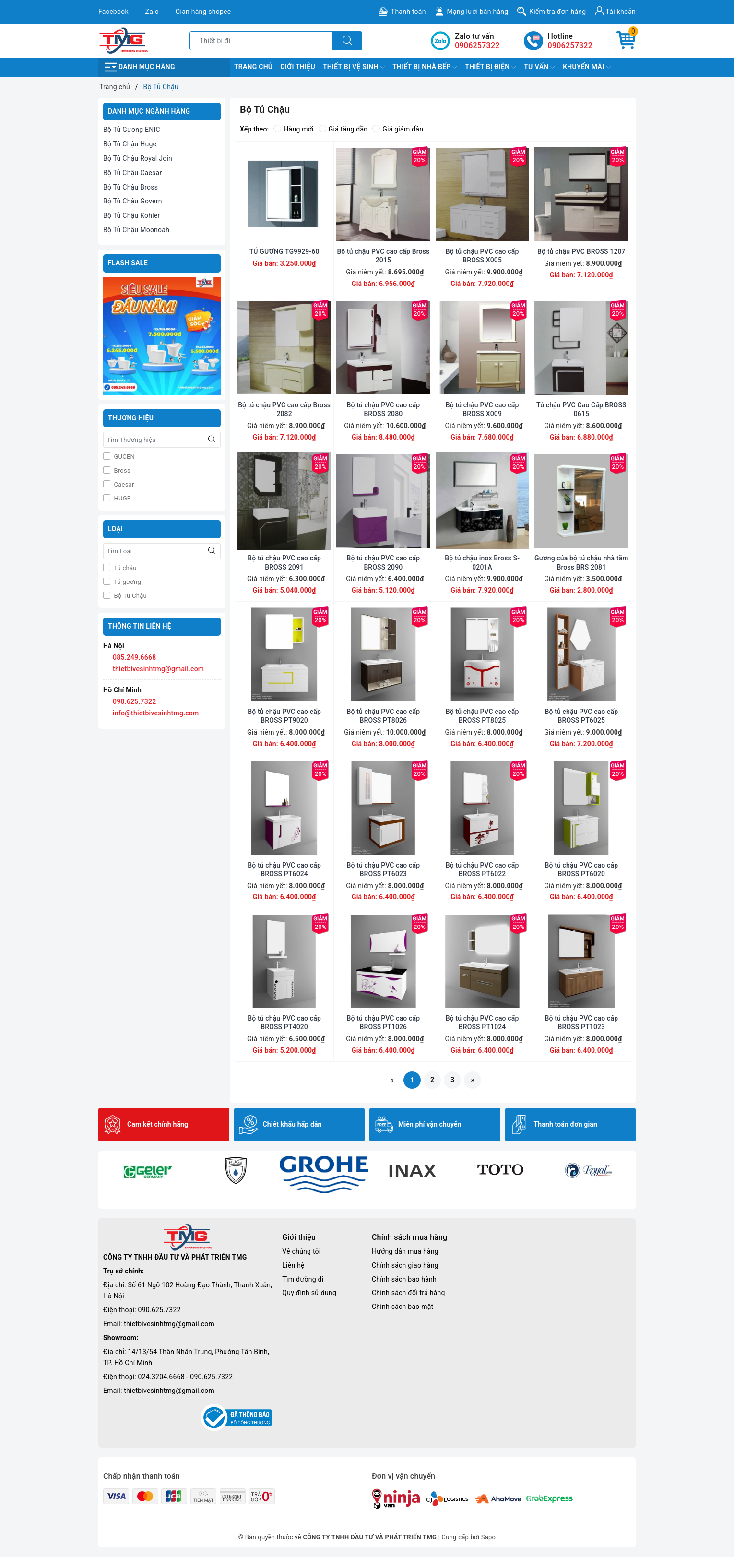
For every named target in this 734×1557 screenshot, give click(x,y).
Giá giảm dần (397, 129)
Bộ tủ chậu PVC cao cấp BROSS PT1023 (581, 1022)
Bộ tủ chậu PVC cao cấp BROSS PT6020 (581, 869)
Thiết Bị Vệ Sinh (354, 67)
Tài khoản (615, 10)
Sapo (488, 1537)
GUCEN (123, 456)
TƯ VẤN (539, 67)
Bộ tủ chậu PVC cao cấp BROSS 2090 (383, 562)
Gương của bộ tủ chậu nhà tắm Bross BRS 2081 (581, 562)
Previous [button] (103, 1180)
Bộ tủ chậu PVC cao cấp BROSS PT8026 (383, 716)
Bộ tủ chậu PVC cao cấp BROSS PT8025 (482, 716)
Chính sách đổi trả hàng (408, 1292)
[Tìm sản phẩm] (261, 40)
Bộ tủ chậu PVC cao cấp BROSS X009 (482, 409)
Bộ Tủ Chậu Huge (129, 144)
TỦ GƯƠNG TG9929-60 (284, 251)
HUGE (121, 498)
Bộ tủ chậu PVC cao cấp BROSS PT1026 (383, 1022)
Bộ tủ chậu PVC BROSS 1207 (581, 251)
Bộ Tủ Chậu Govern (132, 201)
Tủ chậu (124, 567)
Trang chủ (253, 67)
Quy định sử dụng (309, 1292)
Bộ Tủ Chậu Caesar (132, 173)
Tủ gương (126, 581)
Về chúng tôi (301, 1251)
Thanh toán (408, 11)
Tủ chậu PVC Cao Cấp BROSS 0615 (581, 409)
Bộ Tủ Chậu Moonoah (136, 230)
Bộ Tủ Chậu (129, 595)
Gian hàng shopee (203, 11)
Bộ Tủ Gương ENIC (131, 129)
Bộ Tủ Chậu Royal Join (137, 158)
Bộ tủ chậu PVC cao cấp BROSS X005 (482, 256)
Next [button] (631, 1180)
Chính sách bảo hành (404, 1279)
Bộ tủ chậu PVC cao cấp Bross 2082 (284, 409)
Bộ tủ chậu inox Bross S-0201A (482, 562)
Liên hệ (293, 1265)
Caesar (123, 484)
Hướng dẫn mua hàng (405, 1251)
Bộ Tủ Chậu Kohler (131, 215)
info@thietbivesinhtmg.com (156, 713)
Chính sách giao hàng (405, 1265)
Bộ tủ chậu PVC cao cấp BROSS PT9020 (284, 716)
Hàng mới (293, 129)
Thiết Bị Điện (490, 67)
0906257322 (570, 45)
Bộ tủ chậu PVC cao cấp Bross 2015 (383, 256)
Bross (121, 470)
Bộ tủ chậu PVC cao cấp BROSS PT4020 (284, 1022)
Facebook (113, 11)
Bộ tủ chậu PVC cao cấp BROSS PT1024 (482, 1022)
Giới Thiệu (297, 67)
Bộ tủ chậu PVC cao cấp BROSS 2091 (284, 562)
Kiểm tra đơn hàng (557, 11)
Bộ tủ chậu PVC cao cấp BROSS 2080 (383, 409)
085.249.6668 (134, 657)
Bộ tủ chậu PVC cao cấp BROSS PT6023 (383, 869)
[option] (147, 1170)
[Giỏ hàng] (626, 40)
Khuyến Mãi (587, 67)
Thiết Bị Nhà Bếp (424, 67)
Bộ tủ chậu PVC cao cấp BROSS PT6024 (284, 869)
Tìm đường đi (302, 1279)
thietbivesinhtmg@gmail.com (158, 669)
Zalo (152, 11)
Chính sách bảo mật (402, 1306)
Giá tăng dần (343, 129)
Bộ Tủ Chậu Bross (130, 187)
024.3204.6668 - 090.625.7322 (185, 1376)
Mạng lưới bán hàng (477, 11)
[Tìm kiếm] (347, 40)
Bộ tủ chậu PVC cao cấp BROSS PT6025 (581, 716)
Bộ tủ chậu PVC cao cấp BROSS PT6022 (482, 869)
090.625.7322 (134, 701)
